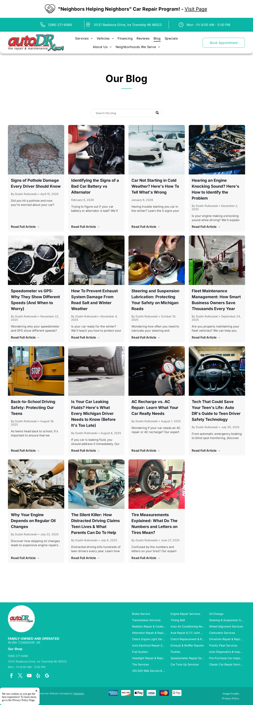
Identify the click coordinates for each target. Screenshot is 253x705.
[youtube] (29, 676)
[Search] (126, 113)
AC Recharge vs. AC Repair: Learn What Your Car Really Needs (154, 407)
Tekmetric (78, 693)
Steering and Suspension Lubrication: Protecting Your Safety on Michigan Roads (155, 300)
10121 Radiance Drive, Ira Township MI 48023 (128, 25)
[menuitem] (83, 38)
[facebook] (11, 676)
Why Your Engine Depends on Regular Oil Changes (33, 520)
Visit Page (196, 9)
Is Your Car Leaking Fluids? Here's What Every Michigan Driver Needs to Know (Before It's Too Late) (93, 413)
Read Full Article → (25, 227)
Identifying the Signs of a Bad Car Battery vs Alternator (95, 186)
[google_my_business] (46, 676)
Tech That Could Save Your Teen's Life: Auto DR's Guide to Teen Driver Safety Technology (216, 410)
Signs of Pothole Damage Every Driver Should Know (36, 183)
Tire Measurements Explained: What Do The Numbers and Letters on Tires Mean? (154, 523)
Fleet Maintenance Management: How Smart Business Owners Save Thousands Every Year (216, 300)
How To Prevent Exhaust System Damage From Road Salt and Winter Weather (94, 300)
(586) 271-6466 (60, 25)
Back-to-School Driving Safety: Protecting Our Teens (33, 407)
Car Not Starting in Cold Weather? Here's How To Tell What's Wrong (155, 186)
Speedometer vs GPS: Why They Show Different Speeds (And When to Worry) (35, 300)
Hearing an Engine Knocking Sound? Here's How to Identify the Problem (215, 189)
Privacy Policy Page (23, 700)
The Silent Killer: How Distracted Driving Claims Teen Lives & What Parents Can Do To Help (95, 523)
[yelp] (38, 676)
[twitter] (20, 676)
